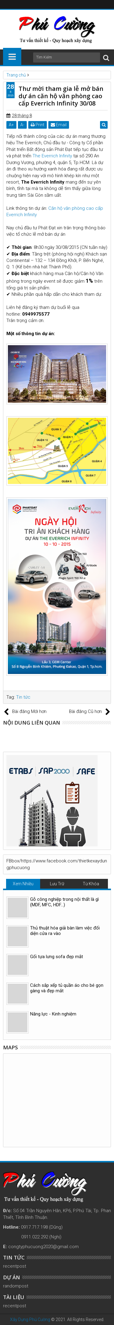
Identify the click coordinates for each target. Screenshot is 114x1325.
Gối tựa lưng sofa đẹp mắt (56, 956)
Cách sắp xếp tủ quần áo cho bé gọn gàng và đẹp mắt (66, 988)
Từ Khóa (91, 883)
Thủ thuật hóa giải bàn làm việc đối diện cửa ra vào (65, 930)
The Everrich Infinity (52, 156)
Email (59, 124)
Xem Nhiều (23, 883)
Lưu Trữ (57, 883)
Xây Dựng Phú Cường (30, 1319)
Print (37, 124)
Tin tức (23, 697)
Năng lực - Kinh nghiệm (53, 1014)
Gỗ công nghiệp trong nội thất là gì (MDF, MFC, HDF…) (64, 902)
